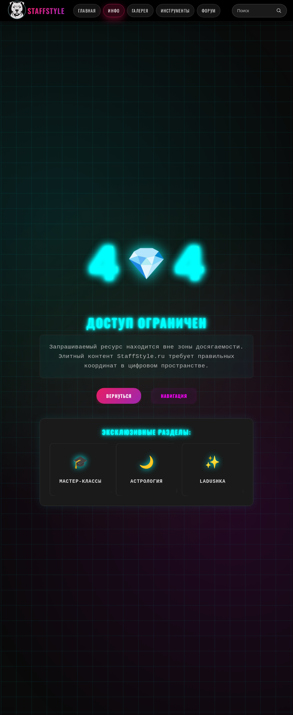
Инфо (114, 10)
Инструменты (175, 10)
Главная (87, 10)
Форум (208, 10)
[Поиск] (279, 10)
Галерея (140, 10)
